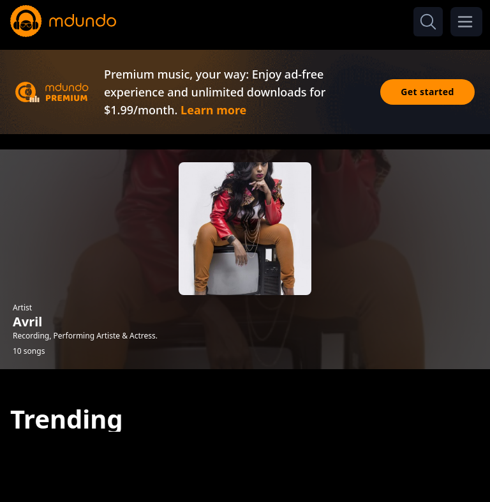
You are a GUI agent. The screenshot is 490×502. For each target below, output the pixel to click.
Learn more (213, 110)
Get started (427, 92)
